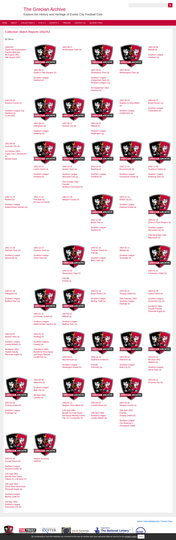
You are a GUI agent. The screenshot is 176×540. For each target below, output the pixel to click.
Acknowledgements (152, 521)
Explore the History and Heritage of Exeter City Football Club (63, 14)
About (14, 23)
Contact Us (80, 23)
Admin (139, 521)
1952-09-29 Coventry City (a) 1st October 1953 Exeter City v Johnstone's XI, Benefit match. (16, 151)
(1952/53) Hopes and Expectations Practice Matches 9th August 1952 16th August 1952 (15, 52)
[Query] (150, 5)
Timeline (67, 23)
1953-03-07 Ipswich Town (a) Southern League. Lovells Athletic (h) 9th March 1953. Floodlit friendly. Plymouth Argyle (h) (13, 344)
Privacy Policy (166, 521)
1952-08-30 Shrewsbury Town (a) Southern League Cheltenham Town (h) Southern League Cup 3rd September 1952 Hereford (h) (100, 80)
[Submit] (170, 5)
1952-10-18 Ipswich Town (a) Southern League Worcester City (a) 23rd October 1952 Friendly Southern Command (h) (72, 177)
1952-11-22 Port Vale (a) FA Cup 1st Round (42, 199)
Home (4, 23)
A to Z (41, 23)
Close (141, 537)
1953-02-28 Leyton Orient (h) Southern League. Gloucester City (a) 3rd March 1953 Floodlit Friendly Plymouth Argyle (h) (156, 301)
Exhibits (53, 23)
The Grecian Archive (45, 9)
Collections (27, 23)
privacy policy (131, 536)
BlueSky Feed (96, 23)
